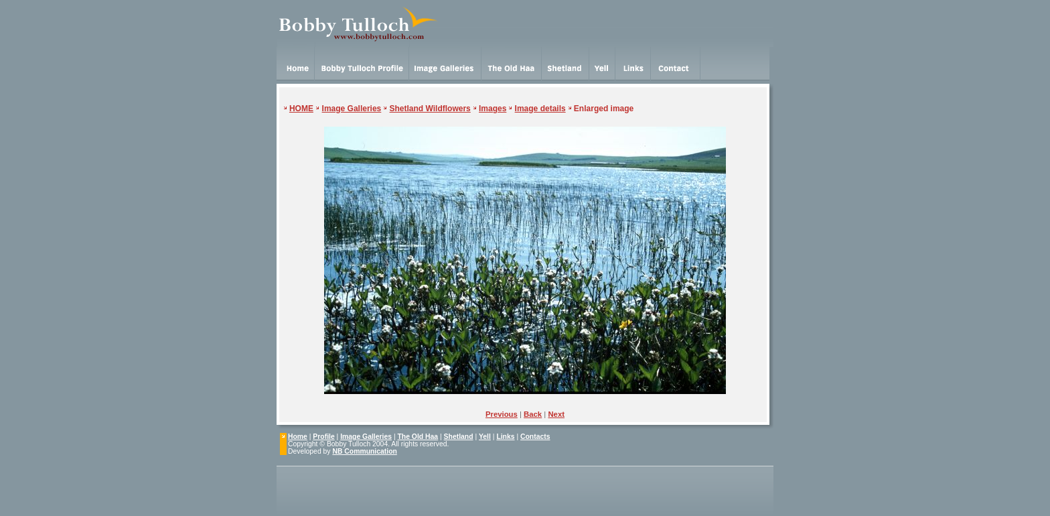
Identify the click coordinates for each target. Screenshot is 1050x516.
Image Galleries (352, 108)
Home (297, 436)
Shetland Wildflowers (430, 108)
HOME (301, 108)
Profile (323, 436)
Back (533, 414)
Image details (540, 108)
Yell (485, 436)
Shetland (458, 436)
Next (556, 414)
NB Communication (364, 451)
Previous (501, 414)
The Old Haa (418, 436)
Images (492, 108)
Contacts (535, 436)
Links (505, 436)
